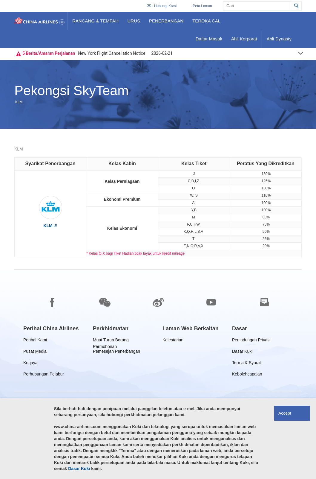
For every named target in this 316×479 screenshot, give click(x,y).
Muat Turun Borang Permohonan (111, 341)
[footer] (158, 374)
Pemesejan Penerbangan (116, 352)
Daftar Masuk (208, 41)
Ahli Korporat (244, 41)
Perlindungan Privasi (251, 341)
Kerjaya (31, 363)
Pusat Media (35, 352)
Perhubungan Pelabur (43, 375)
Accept (284, 413)
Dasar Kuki (242, 352)
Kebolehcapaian (247, 375)
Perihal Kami (35, 341)
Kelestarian (172, 341)
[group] (51, 328)
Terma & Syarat (246, 363)
